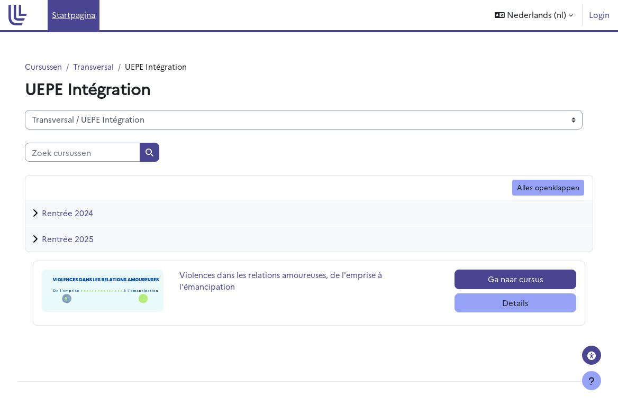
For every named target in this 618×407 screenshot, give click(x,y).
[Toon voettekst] (591, 380)
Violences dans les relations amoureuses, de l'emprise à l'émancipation (292, 281)
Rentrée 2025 (80, 239)
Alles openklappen (535, 187)
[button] (534, 15)
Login (599, 14)
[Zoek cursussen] (95, 152)
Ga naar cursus (506, 279)
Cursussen (57, 66)
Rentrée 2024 (80, 213)
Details (506, 302)
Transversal (109, 66)
